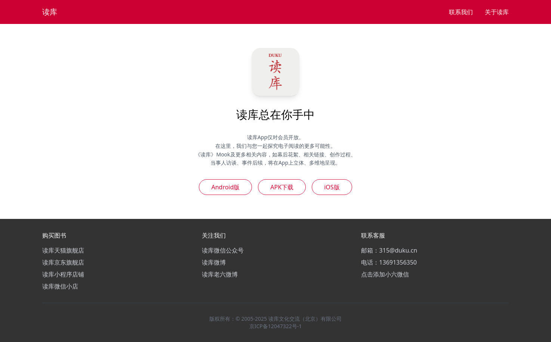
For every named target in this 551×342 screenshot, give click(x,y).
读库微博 (214, 262)
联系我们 (461, 12)
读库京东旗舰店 (63, 262)
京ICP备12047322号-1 (275, 326)
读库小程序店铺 (63, 274)
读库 (49, 12)
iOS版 (331, 187)
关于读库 (497, 12)
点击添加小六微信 (385, 274)
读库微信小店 (60, 286)
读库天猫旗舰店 (63, 250)
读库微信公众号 (223, 250)
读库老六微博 (220, 274)
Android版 (225, 187)
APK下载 (281, 187)
